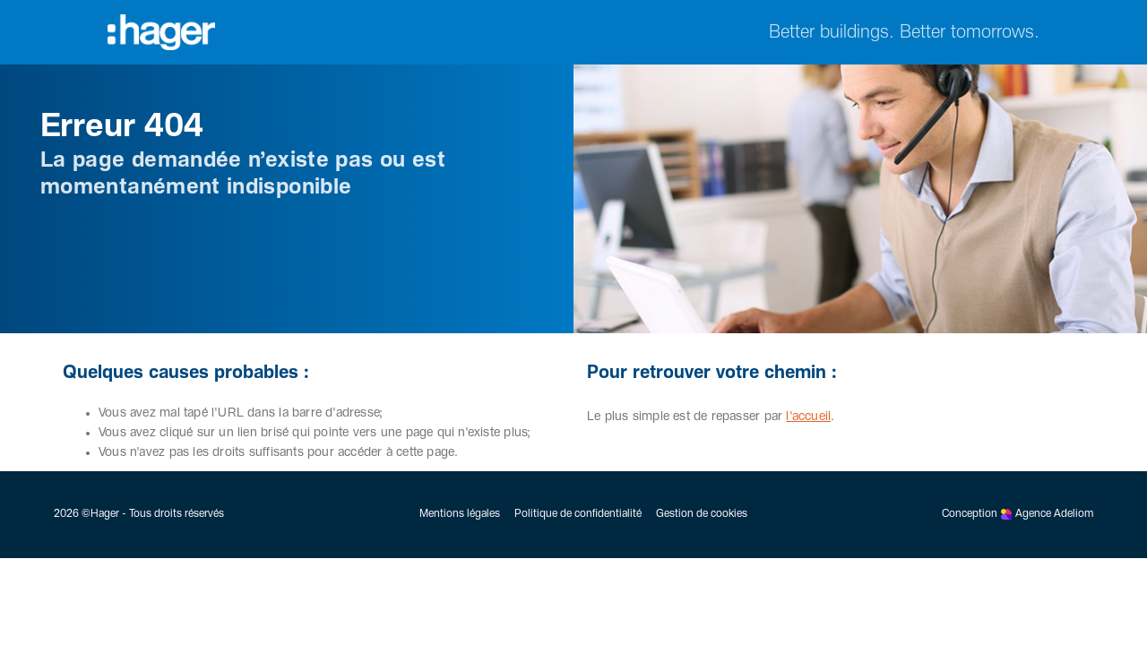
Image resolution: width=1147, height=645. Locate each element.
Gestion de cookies (701, 514)
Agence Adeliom (1054, 514)
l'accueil (808, 416)
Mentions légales (459, 514)
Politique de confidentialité (578, 514)
